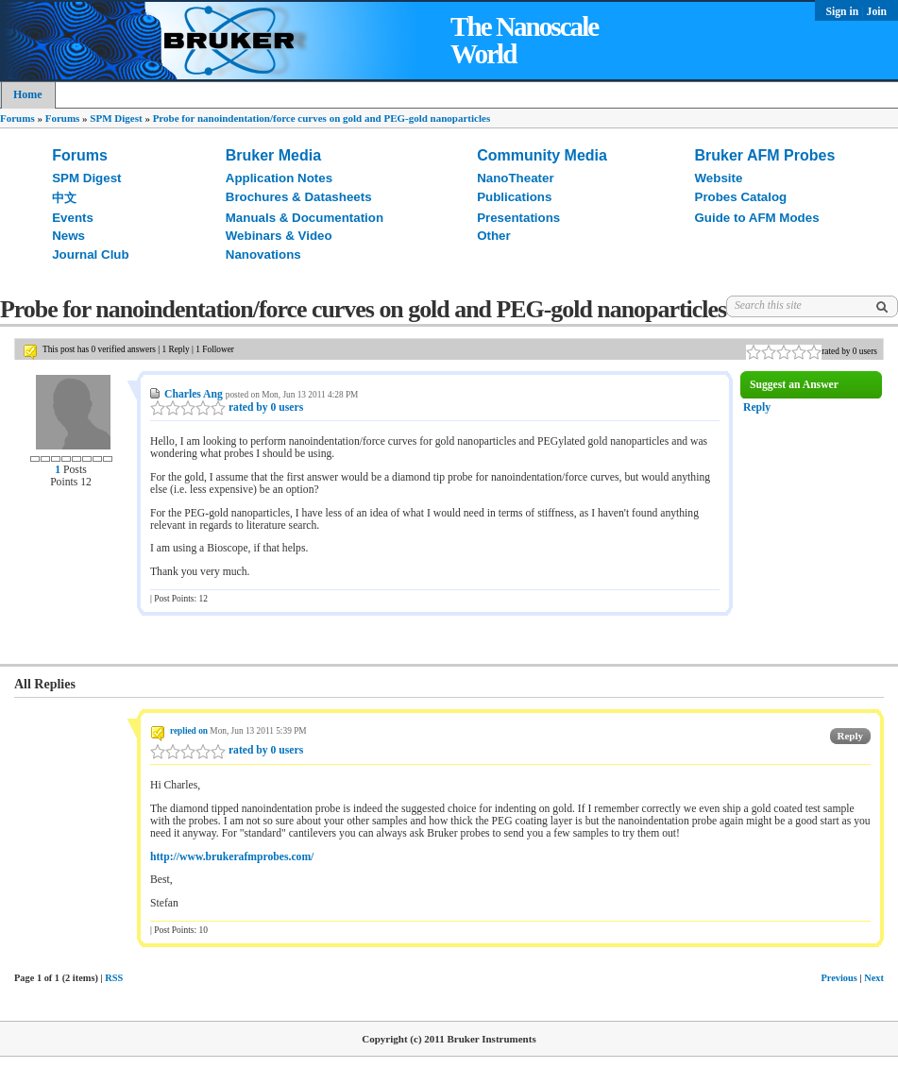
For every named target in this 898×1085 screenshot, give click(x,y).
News (68, 236)
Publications (514, 197)
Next (874, 978)
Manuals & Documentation (304, 218)
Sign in (844, 12)
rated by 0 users (226, 407)
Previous (838, 978)
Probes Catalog (741, 197)
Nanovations (263, 254)
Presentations (518, 218)
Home (27, 94)
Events (72, 218)
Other (494, 236)
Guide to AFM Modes (757, 218)
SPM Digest (116, 118)
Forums (17, 118)
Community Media (542, 155)
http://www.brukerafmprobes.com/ (231, 857)
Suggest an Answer (794, 385)
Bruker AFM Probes (765, 155)
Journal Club (90, 254)
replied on (189, 731)
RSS (114, 978)
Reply (757, 407)
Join (877, 12)
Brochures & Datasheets (299, 197)
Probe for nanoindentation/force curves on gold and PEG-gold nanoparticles (322, 118)
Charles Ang (193, 394)
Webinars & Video (279, 236)
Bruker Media (273, 155)
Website (719, 178)
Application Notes (279, 178)
